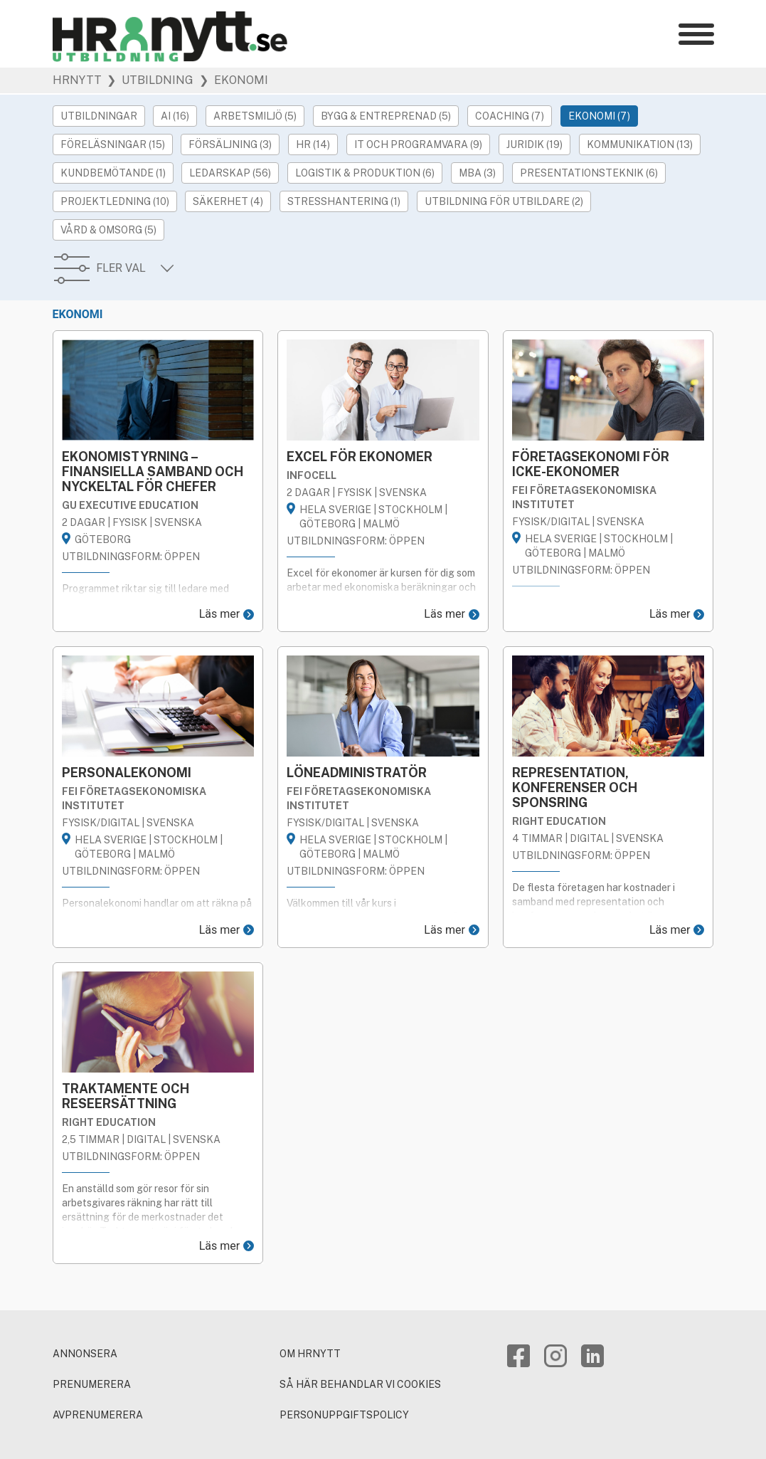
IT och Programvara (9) (418, 144)
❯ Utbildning (148, 80)
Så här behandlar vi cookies (360, 1384)
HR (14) (313, 144)
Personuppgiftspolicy (344, 1415)
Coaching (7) (509, 116)
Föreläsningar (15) (112, 144)
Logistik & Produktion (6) (365, 173)
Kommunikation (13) (640, 144)
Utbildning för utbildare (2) (504, 201)
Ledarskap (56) (230, 173)
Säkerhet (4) (228, 201)
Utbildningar (98, 116)
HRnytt (77, 80)
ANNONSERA (85, 1353)
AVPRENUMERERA (98, 1415)
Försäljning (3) (230, 144)
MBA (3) (477, 173)
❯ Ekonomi (232, 80)
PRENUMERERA (92, 1384)
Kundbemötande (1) (113, 173)
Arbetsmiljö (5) (255, 116)
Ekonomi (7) (599, 116)
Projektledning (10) (114, 201)
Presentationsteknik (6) (589, 173)
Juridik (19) (534, 144)
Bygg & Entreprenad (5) (386, 116)
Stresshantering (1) (343, 201)
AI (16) (175, 116)
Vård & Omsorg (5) (108, 230)
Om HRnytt (310, 1353)
